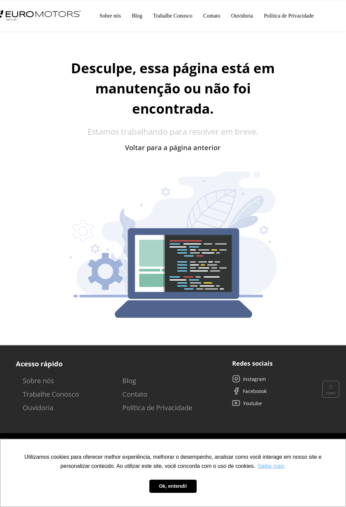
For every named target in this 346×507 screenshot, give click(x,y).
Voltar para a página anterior (173, 147)
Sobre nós (38, 380)
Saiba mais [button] (271, 466)
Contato (134, 394)
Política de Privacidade (157, 407)
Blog (129, 380)
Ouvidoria (38, 407)
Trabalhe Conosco (51, 394)
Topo (331, 389)
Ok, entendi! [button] (173, 486)
